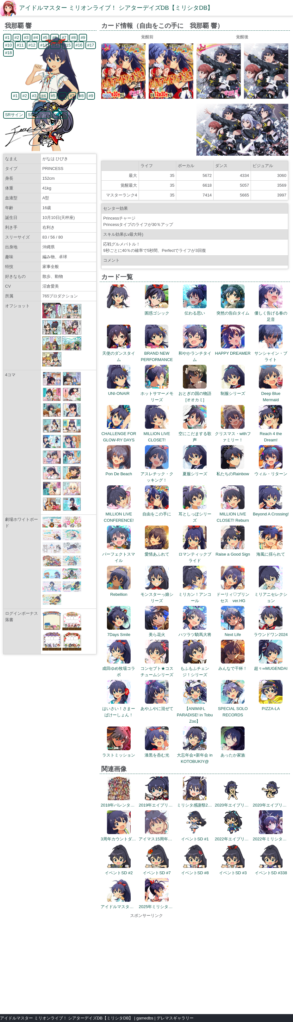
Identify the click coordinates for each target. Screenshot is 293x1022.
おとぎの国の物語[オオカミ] (194, 393)
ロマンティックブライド (194, 554)
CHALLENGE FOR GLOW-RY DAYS (118, 433)
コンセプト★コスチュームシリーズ (156, 668)
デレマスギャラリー (175, 1018)
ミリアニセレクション (270, 594)
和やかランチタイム (194, 353)
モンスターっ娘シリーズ (156, 594)
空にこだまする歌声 (194, 433)
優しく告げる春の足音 (270, 313)
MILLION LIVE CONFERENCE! (119, 514)
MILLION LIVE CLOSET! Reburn (233, 514)
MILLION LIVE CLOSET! (157, 433)
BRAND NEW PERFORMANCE (157, 353)
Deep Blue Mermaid (271, 393)
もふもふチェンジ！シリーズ (194, 668)
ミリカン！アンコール (194, 594)
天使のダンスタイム (118, 353)
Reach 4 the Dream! (271, 433)
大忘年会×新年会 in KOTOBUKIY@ (194, 755)
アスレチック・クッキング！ (156, 474)
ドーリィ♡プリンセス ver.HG (232, 594)
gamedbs (144, 1018)
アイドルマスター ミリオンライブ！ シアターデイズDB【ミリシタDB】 (116, 7)
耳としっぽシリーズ (194, 514)
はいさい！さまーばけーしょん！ (118, 708)
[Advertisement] (146, 963)
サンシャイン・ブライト (270, 353)
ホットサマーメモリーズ (156, 393)
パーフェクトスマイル (118, 554)
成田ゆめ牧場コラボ (118, 668)
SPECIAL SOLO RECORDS (233, 708)
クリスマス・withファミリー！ (233, 433)
